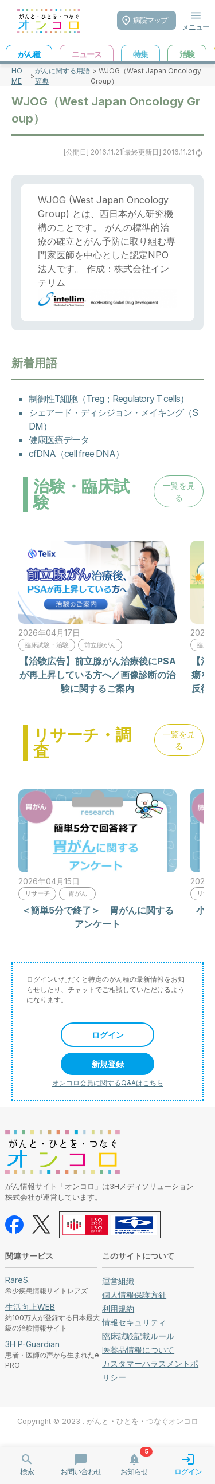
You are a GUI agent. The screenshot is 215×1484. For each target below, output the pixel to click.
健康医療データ (59, 440)
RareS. (17, 1280)
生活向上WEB (30, 1307)
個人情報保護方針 (134, 1295)
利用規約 (118, 1308)
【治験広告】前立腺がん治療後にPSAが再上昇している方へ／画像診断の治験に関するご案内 (97, 674)
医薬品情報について (138, 1350)
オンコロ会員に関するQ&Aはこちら (107, 1082)
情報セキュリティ (134, 1322)
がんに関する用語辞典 (62, 75)
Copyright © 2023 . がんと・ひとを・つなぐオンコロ (107, 1421)
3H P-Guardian (32, 1344)
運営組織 (118, 1281)
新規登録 (108, 1064)
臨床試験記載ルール (138, 1336)
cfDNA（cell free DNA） (76, 453)
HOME (16, 75)
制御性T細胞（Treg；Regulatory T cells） (109, 398)
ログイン (108, 1035)
